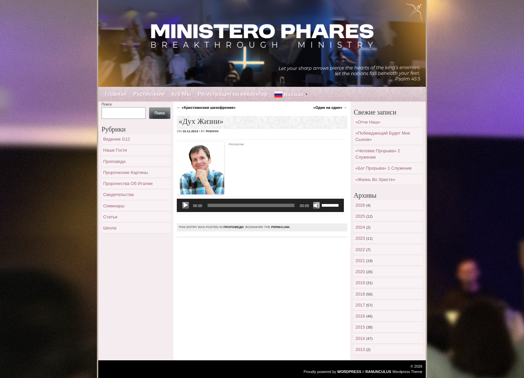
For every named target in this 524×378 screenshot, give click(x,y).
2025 (360, 216)
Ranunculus (378, 372)
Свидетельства (118, 194)
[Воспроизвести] (185, 205)
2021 (360, 260)
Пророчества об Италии (128, 183)
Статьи (110, 216)
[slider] (251, 205)
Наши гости (115, 150)
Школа (110, 227)
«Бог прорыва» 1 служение (383, 168)
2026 (360, 205)
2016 (360, 316)
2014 (360, 338)
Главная (116, 94)
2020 (360, 271)
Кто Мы (181, 94)
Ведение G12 (116, 139)
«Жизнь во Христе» (375, 179)
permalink (280, 227)
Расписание (149, 94)
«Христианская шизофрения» (206, 108)
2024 (360, 227)
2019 (360, 282)
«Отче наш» (367, 122)
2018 (360, 294)
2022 (360, 249)
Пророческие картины (125, 172)
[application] (260, 205)
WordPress (349, 372)
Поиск (107, 104)
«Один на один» (330, 108)
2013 (360, 349)
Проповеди (233, 227)
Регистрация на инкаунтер (233, 94)
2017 (360, 305)
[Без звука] (316, 205)
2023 (360, 238)
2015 (360, 327)
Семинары (114, 205)
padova (212, 131)
